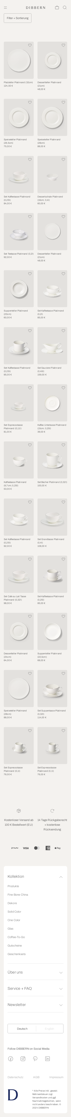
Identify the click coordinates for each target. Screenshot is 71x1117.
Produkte (13, 886)
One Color (14, 920)
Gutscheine (15, 945)
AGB (36, 1077)
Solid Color (14, 911)
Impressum (56, 1077)
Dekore (12, 903)
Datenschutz (15, 1077)
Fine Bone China (18, 894)
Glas (10, 928)
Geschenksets (17, 954)
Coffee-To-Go (16, 937)
